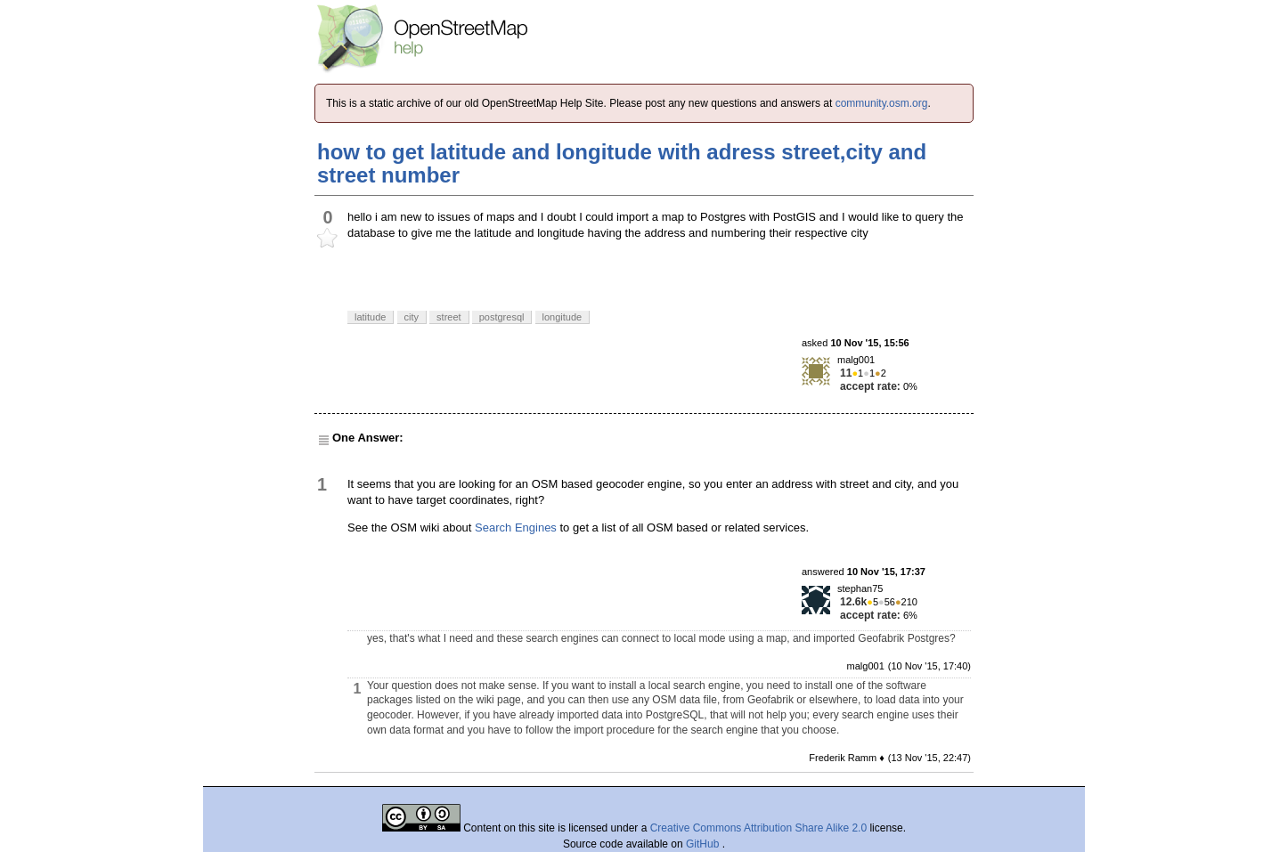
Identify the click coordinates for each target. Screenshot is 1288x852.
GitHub (704, 844)
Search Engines (516, 527)
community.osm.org (882, 103)
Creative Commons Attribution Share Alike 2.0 (758, 828)
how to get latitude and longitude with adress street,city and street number (621, 163)
